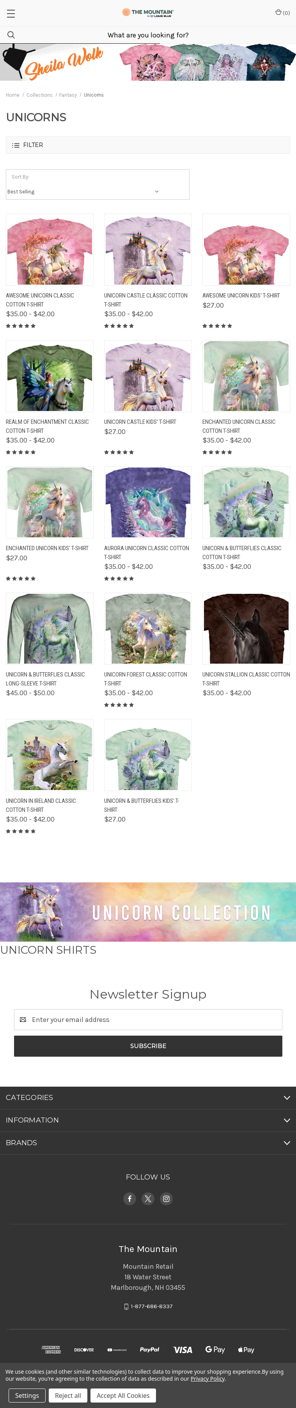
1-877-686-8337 (152, 1306)
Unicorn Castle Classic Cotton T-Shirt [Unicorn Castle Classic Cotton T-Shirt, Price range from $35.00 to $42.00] (146, 300)
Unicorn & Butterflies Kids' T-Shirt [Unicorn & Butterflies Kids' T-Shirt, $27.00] (141, 805)
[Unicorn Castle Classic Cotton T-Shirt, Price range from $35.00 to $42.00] (148, 249)
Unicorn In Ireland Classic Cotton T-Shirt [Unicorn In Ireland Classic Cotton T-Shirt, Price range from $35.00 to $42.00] (41, 805)
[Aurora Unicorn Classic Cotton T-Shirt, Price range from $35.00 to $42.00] (148, 502)
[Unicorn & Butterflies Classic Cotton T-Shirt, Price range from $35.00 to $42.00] (246, 502)
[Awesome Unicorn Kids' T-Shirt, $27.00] (246, 249)
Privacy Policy (208, 1378)
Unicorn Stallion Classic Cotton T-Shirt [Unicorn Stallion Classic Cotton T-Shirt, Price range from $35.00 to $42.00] (246, 679)
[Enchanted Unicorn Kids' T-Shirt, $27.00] (49, 502)
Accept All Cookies (123, 1395)
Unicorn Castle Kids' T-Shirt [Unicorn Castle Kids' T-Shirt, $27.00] (140, 421)
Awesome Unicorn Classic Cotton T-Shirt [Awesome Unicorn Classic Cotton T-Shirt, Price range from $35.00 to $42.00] (40, 300)
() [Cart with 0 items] (282, 12)
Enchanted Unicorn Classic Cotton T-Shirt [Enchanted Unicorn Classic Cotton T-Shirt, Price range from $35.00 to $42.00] (239, 426)
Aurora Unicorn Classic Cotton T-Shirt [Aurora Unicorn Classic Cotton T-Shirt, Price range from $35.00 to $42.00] (146, 553)
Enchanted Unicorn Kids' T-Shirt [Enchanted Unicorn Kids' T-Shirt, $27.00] (47, 548)
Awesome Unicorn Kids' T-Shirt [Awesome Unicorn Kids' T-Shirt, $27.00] (241, 295)
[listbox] (85, 191)
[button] (148, 145)
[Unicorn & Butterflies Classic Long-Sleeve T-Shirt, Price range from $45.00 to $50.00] (49, 628)
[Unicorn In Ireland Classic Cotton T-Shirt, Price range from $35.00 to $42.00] (49, 755)
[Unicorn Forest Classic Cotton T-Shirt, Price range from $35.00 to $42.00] (148, 628)
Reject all (68, 1395)
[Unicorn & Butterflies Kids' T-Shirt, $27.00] (148, 755)
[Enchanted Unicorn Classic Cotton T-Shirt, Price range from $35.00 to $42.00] (246, 376)
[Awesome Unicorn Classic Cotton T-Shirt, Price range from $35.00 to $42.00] (49, 249)
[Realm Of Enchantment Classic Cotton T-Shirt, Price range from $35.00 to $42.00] (49, 376)
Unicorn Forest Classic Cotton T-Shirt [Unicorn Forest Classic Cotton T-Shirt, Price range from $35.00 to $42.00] (145, 679)
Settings (27, 1395)
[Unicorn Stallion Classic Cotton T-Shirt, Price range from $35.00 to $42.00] (246, 628)
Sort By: (20, 177)
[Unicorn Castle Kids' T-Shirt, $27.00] (148, 376)
